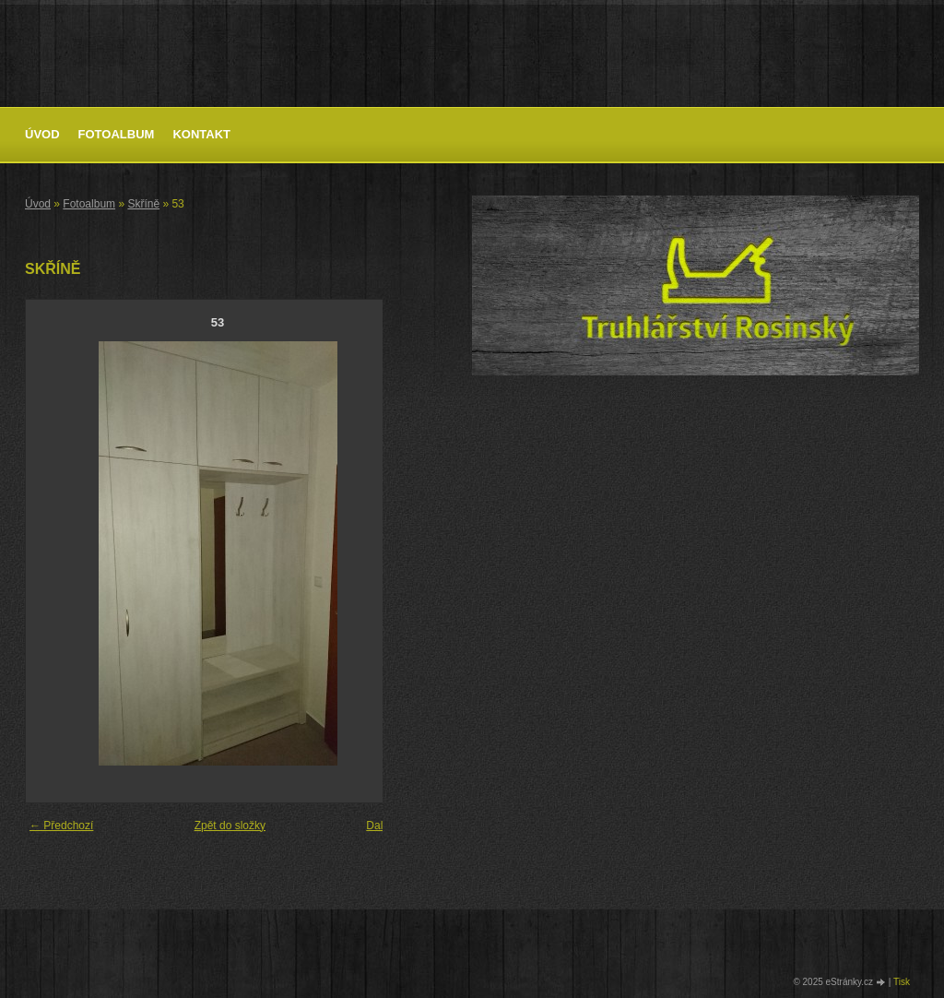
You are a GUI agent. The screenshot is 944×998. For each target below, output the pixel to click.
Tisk (901, 982)
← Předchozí (61, 825)
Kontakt (201, 134)
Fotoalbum (116, 134)
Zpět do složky (230, 825)
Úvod (42, 134)
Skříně (143, 203)
